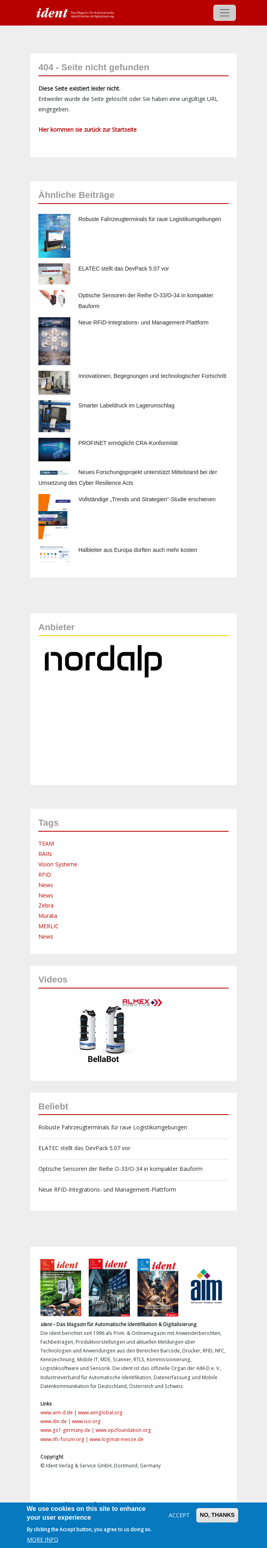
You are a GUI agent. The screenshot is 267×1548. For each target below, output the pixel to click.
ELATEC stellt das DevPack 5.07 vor (123, 268)
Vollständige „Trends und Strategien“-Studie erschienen (146, 499)
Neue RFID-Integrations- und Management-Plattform (143, 322)
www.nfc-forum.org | (65, 1439)
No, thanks (217, 1515)
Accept (179, 1515)
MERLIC (48, 926)
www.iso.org (86, 1421)
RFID (44, 874)
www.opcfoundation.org (123, 1430)
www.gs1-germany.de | (68, 1430)
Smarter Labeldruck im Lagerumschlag (126, 405)
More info (42, 1539)
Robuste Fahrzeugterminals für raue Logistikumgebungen (149, 219)
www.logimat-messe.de (116, 1439)
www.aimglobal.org (100, 1412)
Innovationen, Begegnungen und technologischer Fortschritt (152, 376)
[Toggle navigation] (224, 13)
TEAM (46, 843)
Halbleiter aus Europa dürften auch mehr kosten (137, 550)
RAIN (45, 854)
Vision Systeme (58, 864)
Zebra (46, 905)
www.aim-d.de (56, 1412)
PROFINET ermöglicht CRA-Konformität (128, 443)
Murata (47, 915)
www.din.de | (56, 1421)
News (45, 885)
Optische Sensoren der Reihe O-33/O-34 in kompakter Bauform (120, 1168)
